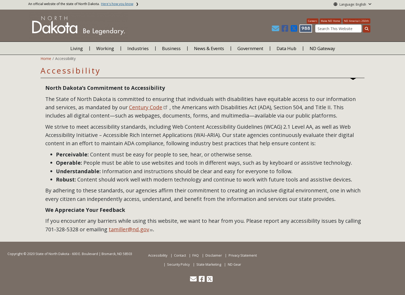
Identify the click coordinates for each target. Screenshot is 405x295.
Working (105, 48)
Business (171, 48)
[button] (276, 29)
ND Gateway (322, 48)
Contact (180, 255)
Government (250, 48)
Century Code (145, 107)
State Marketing (208, 264)
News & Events (209, 48)
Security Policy (178, 264)
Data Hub (286, 48)
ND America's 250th (356, 21)
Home (45, 58)
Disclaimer (213, 255)
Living (76, 48)
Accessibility (157, 255)
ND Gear (234, 264)
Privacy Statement (243, 255)
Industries (138, 48)
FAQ (195, 255)
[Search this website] (366, 29)
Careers (312, 21)
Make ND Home (330, 21)
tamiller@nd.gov (129, 229)
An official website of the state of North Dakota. (80, 4)
